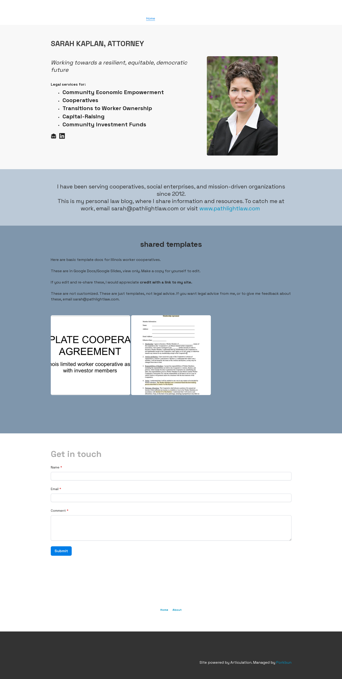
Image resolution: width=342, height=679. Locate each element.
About (177, 610)
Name (55, 467)
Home (164, 610)
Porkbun (283, 662)
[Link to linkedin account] (62, 136)
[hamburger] (30, 7)
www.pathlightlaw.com (229, 208)
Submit (61, 550)
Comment (58, 510)
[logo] (171, 8)
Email (55, 489)
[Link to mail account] (53, 136)
